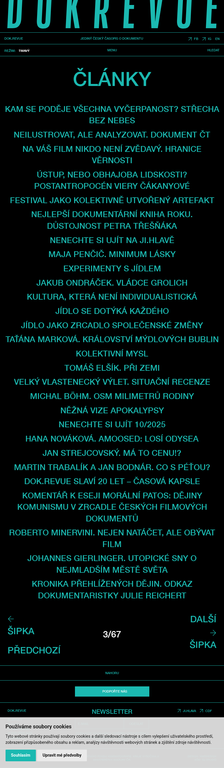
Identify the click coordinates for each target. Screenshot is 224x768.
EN (217, 39)
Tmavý (24, 50)
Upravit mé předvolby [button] (62, 755)
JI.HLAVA (189, 711)
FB (196, 39)
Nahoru (112, 673)
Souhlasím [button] (20, 755)
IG (209, 39)
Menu (112, 50)
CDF (208, 711)
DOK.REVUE (13, 38)
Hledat (213, 50)
